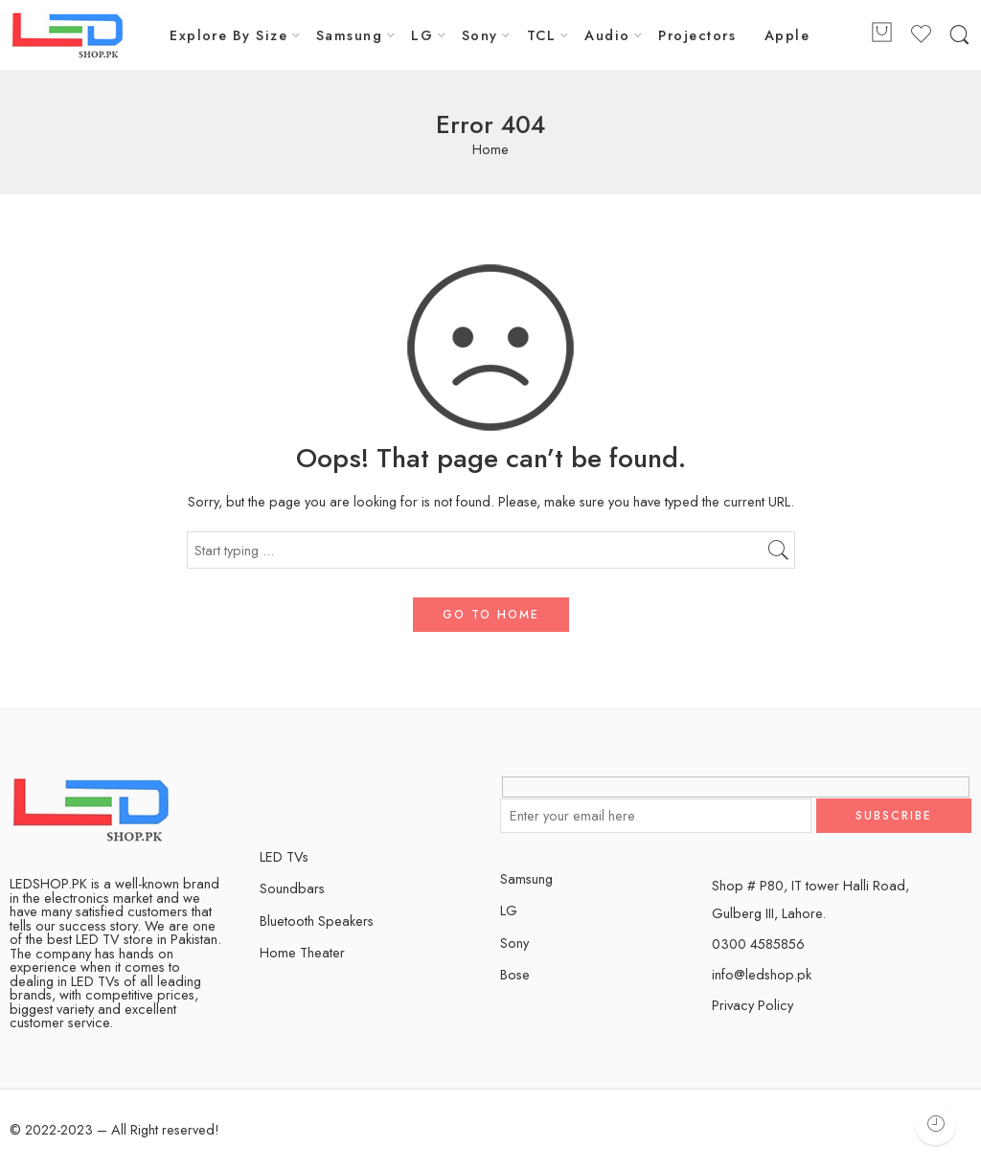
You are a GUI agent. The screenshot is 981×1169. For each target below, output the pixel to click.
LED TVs (284, 856)
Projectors (697, 35)
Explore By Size (228, 35)
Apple (787, 35)
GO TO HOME (491, 614)
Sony (480, 35)
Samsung (349, 35)
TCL (541, 35)
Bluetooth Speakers (317, 920)
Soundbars (292, 888)
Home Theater (302, 952)
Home (490, 150)
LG (422, 35)
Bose (515, 974)
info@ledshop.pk (761, 974)
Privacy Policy (752, 1005)
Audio (606, 35)
